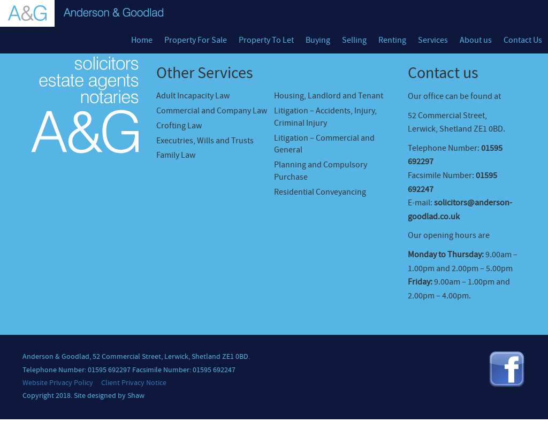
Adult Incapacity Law (193, 95)
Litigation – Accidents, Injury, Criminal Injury (325, 116)
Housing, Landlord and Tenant (328, 95)
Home (142, 40)
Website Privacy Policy (57, 383)
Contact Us (523, 40)
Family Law (175, 155)
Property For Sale (195, 40)
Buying (318, 40)
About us (476, 40)
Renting (392, 40)
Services (433, 40)
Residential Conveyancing (320, 192)
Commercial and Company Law (211, 110)
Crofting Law (179, 125)
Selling (354, 40)
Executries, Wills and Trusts (205, 140)
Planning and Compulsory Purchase (320, 170)
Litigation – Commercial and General (324, 144)
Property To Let (266, 40)
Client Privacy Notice (133, 383)
